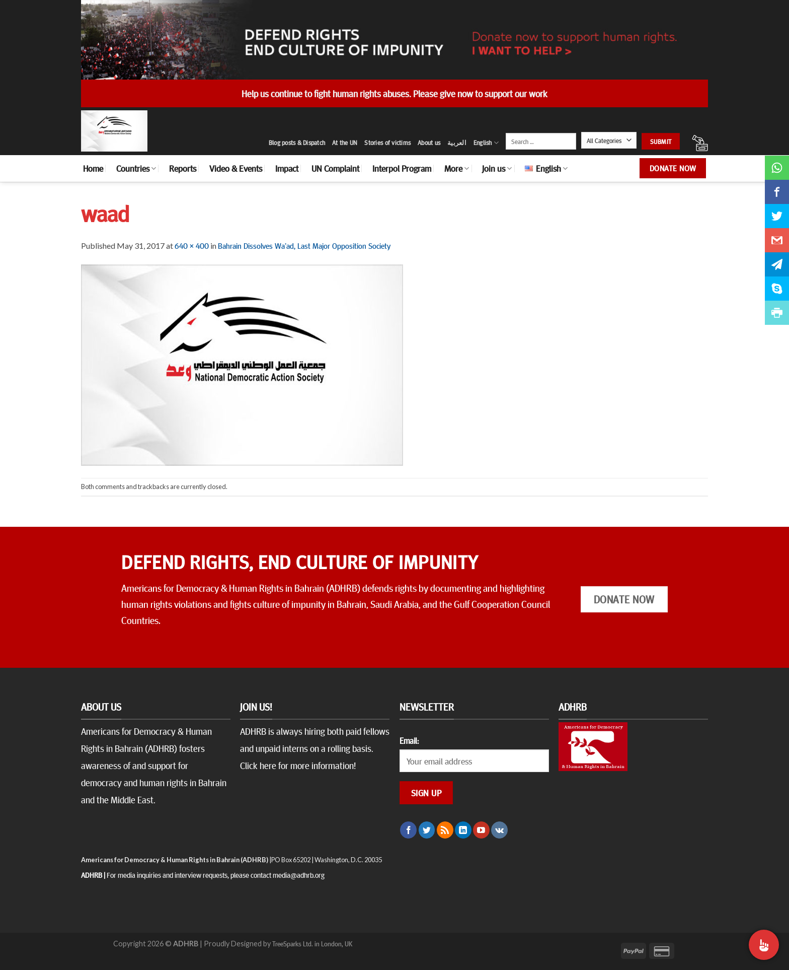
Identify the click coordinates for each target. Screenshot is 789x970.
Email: (409, 740)
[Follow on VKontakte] (499, 830)
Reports (182, 168)
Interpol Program (401, 168)
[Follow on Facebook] (408, 830)
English (486, 143)
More (456, 168)
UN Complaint (335, 168)
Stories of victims (387, 142)
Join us (497, 168)
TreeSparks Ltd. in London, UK (312, 943)
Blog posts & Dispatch (297, 142)
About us (429, 142)
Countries (136, 168)
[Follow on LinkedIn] (463, 830)
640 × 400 (192, 245)
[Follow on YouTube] (481, 830)
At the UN (344, 142)
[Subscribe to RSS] (445, 830)
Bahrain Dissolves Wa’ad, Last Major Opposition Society (304, 245)
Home (93, 168)
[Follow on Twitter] (427, 830)
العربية (456, 142)
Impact (286, 168)
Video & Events (235, 168)
